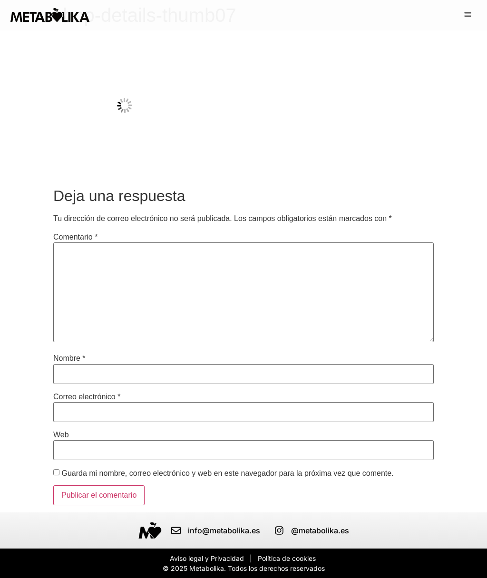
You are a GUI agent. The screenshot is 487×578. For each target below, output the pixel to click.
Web (61, 435)
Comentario (75, 237)
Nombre (69, 358)
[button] (467, 15)
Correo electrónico (86, 397)
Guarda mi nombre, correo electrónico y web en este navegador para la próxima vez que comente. (227, 473)
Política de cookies (287, 558)
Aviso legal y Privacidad (207, 558)
